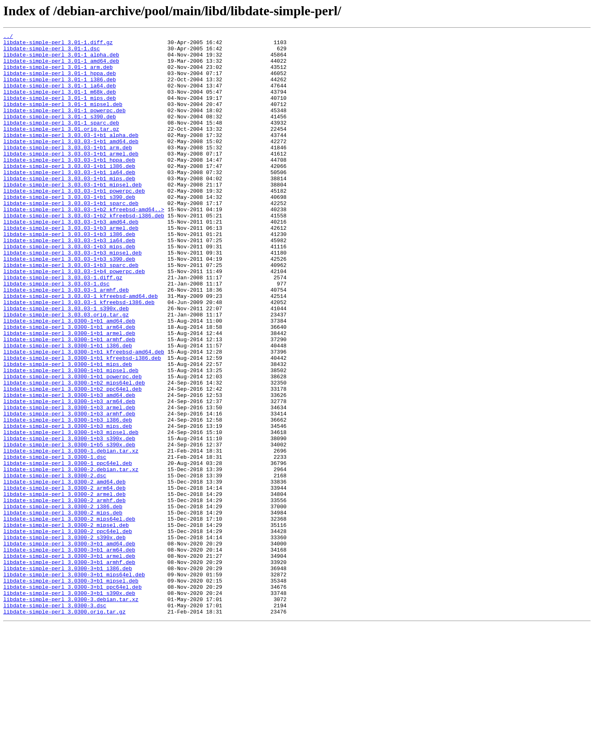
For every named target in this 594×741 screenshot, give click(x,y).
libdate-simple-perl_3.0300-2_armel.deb (64, 586)
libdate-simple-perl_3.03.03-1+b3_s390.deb (69, 304)
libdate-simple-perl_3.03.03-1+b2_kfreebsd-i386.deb (83, 252)
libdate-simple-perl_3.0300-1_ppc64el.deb (67, 549)
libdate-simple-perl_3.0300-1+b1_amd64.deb (69, 378)
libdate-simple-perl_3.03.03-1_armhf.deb (66, 341)
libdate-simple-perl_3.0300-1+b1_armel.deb (69, 393)
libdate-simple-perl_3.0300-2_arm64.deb (64, 579)
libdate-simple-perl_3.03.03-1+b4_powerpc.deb (74, 319)
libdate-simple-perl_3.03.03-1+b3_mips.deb (69, 289)
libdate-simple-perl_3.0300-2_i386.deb (63, 601)
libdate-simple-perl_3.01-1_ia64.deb (59, 96)
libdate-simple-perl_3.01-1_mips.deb (59, 111)
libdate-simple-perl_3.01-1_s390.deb (59, 133)
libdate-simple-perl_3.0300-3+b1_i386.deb (67, 676)
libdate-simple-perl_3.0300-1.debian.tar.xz (71, 534)
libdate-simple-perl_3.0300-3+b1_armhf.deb (69, 668)
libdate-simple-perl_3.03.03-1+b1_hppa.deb (69, 185)
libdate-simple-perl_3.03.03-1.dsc (56, 334)
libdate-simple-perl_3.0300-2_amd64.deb (64, 572)
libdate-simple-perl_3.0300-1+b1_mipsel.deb (71, 438)
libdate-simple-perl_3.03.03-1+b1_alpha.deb (71, 156)
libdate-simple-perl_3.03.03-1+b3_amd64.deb (71, 260)
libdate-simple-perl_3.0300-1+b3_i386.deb (67, 497)
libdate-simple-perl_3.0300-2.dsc (54, 564)
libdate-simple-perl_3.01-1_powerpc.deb (64, 126)
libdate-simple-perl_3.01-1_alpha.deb (61, 59)
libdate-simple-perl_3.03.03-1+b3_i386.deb (69, 274)
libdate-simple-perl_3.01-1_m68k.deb (59, 104)
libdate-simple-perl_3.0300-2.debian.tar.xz (71, 557)
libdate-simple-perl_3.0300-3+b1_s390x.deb (69, 705)
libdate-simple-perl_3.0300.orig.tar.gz (64, 728)
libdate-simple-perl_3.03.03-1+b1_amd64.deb (71, 163)
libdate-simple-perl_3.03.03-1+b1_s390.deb (69, 230)
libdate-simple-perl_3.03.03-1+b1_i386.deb (69, 193)
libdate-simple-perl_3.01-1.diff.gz (58, 44)
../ (8, 37)
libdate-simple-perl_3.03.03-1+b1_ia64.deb (69, 200)
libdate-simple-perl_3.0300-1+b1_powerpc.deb (72, 445)
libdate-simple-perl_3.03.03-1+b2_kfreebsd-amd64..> (83, 245)
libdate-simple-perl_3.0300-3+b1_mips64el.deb (74, 683)
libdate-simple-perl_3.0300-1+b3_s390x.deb (69, 520)
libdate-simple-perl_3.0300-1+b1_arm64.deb (69, 386)
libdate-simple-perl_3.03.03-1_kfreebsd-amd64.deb (80, 349)
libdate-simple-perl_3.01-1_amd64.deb (61, 67)
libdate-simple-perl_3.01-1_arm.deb (58, 74)
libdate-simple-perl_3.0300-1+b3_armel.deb (69, 482)
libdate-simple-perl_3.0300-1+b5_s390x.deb (69, 527)
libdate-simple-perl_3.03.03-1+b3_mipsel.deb (72, 297)
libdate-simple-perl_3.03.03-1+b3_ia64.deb (69, 282)
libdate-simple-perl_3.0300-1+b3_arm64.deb (69, 475)
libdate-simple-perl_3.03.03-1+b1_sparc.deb (71, 237)
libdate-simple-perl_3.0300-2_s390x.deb (64, 638)
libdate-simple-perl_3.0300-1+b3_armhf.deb (69, 490)
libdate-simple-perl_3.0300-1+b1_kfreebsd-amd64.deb (83, 416)
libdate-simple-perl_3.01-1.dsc (51, 52)
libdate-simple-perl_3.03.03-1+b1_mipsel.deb (72, 215)
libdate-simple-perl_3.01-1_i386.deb (59, 89)
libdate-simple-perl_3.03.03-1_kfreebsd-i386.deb (79, 356)
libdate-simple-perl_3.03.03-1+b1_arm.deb (67, 171)
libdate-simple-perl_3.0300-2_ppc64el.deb (67, 631)
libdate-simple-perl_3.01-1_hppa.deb (59, 81)
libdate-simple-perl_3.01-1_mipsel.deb (63, 119)
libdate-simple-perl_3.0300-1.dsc (54, 542)
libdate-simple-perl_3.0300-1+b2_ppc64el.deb (72, 460)
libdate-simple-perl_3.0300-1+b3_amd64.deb (69, 468)
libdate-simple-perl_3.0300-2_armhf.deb (64, 594)
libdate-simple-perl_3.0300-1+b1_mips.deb (67, 430)
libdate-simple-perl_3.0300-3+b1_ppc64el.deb (72, 698)
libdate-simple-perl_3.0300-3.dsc (54, 720)
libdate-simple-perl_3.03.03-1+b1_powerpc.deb (74, 223)
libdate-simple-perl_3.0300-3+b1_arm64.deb (69, 653)
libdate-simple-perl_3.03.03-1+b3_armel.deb (71, 267)
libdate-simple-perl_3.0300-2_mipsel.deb (66, 624)
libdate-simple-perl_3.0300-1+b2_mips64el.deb (74, 453)
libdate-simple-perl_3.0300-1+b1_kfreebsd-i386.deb (82, 423)
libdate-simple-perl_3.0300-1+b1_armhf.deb (69, 401)
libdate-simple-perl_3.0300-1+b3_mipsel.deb (71, 512)
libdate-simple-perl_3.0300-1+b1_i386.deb (67, 408)
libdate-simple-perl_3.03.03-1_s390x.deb (66, 364)
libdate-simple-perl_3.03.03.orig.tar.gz (66, 371)
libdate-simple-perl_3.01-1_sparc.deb (61, 141)
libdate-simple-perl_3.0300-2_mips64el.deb (69, 616)
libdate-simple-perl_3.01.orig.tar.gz (61, 148)
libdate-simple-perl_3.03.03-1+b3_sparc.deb (71, 312)
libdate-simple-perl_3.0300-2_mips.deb (63, 609)
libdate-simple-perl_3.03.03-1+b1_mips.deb (69, 208)
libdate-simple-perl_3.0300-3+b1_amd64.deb (69, 646)
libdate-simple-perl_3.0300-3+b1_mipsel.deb (71, 690)
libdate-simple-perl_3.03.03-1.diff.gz (63, 326)
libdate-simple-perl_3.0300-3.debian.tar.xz (71, 713)
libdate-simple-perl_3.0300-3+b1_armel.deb (69, 661)
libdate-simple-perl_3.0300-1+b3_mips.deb (67, 505)
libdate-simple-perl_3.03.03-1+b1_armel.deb (71, 178)
